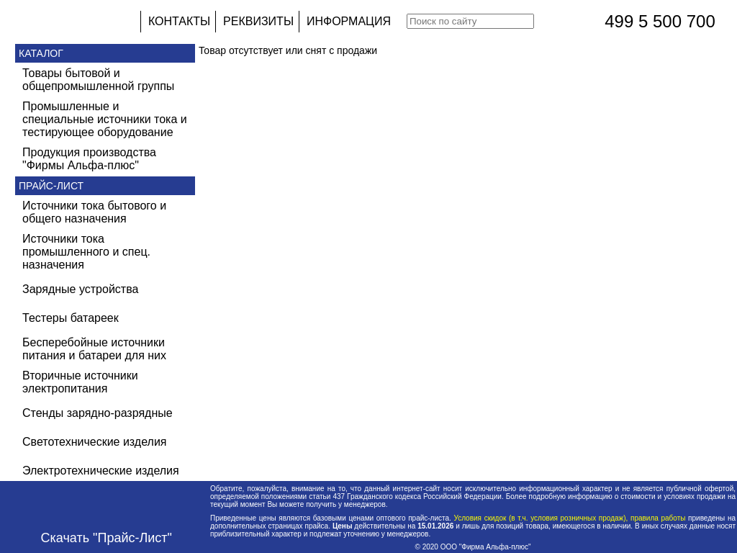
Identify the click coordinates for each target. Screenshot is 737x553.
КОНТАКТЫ (179, 21)
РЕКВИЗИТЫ (258, 21)
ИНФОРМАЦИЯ (349, 21)
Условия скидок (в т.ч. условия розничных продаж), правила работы (569, 518)
